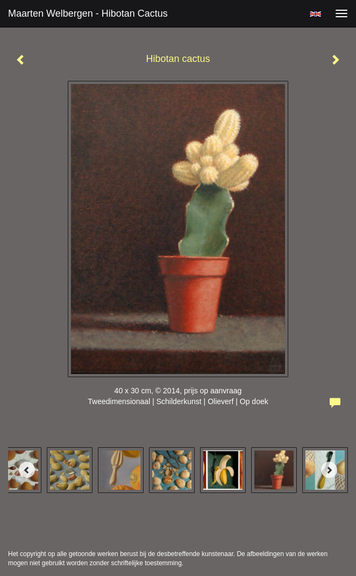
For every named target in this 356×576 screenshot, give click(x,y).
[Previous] (27, 470)
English (315, 14)
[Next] (329, 470)
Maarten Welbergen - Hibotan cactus (88, 13)
